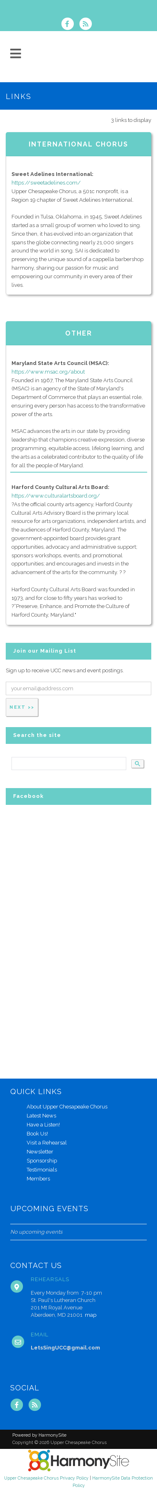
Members (38, 1179)
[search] (68, 763)
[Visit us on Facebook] (70, 25)
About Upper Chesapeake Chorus (67, 1107)
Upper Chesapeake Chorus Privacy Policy (46, 1477)
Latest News (41, 1116)
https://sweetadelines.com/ (46, 183)
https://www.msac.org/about (48, 372)
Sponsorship (42, 1161)
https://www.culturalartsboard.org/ (55, 496)
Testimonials (42, 1170)
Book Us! (37, 1134)
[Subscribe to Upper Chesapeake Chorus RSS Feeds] (87, 25)
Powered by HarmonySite (39, 1435)
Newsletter (40, 1152)
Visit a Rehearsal (47, 1143)
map (90, 1315)
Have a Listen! (43, 1125)
